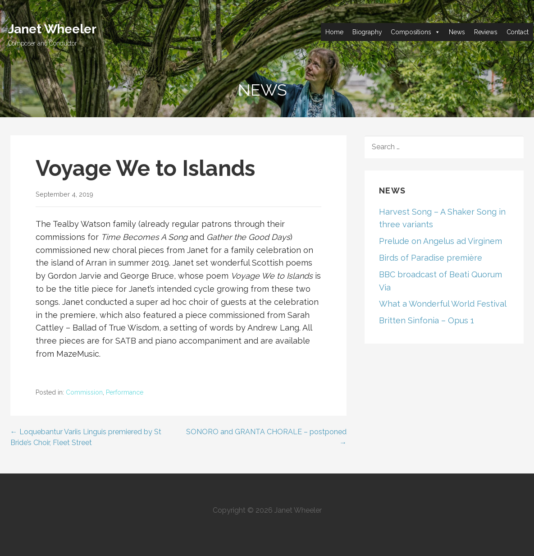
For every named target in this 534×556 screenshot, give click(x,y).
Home (334, 32)
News (457, 32)
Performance (124, 392)
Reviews (485, 32)
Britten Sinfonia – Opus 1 (426, 320)
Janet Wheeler (52, 29)
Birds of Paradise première (430, 257)
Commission (84, 392)
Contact (518, 32)
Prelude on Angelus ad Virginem (440, 241)
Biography (367, 32)
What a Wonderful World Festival (443, 303)
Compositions (411, 32)
